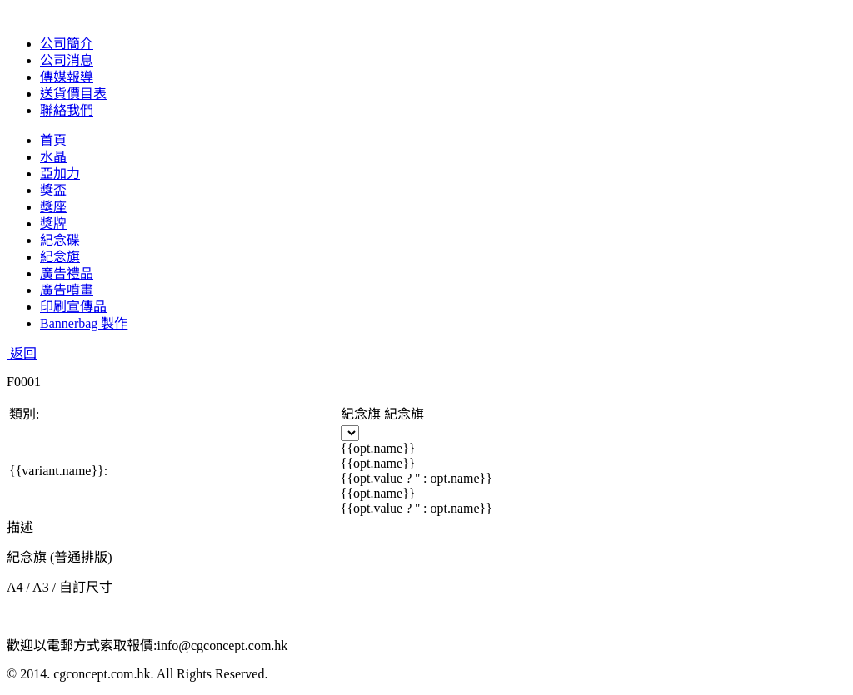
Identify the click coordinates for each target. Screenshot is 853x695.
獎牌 (53, 223)
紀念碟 (60, 240)
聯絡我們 (66, 110)
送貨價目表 (73, 94)
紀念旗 (60, 257)
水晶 (53, 157)
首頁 (53, 140)
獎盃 (53, 190)
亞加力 (60, 173)
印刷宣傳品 (73, 307)
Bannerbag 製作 (83, 323)
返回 (22, 353)
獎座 (53, 207)
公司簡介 (66, 44)
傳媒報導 (66, 77)
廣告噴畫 (66, 290)
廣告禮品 (66, 273)
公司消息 (66, 60)
